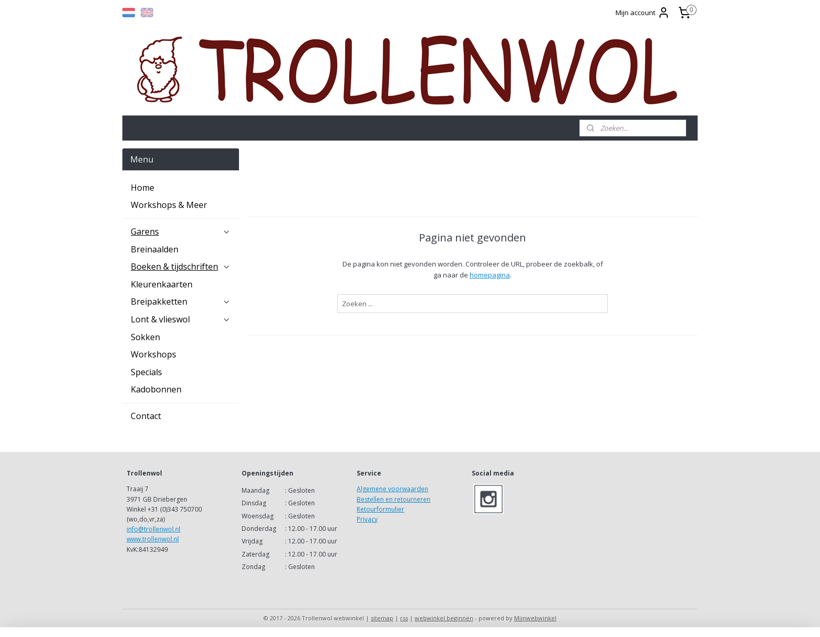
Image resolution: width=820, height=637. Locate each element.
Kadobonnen (156, 389)
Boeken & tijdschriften (181, 266)
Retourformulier (380, 509)
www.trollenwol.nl (153, 539)
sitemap (382, 618)
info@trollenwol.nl (153, 529)
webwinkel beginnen (444, 618)
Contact (146, 416)
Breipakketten (181, 301)
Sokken (145, 337)
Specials (146, 372)
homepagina (490, 275)
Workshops (153, 354)
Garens (181, 231)
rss (404, 618)
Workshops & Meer (169, 205)
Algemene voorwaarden (392, 488)
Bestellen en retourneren (393, 499)
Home (142, 187)
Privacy (367, 519)
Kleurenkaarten (161, 284)
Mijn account (643, 12)
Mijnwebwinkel (535, 618)
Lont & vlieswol (181, 319)
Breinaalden (154, 249)
